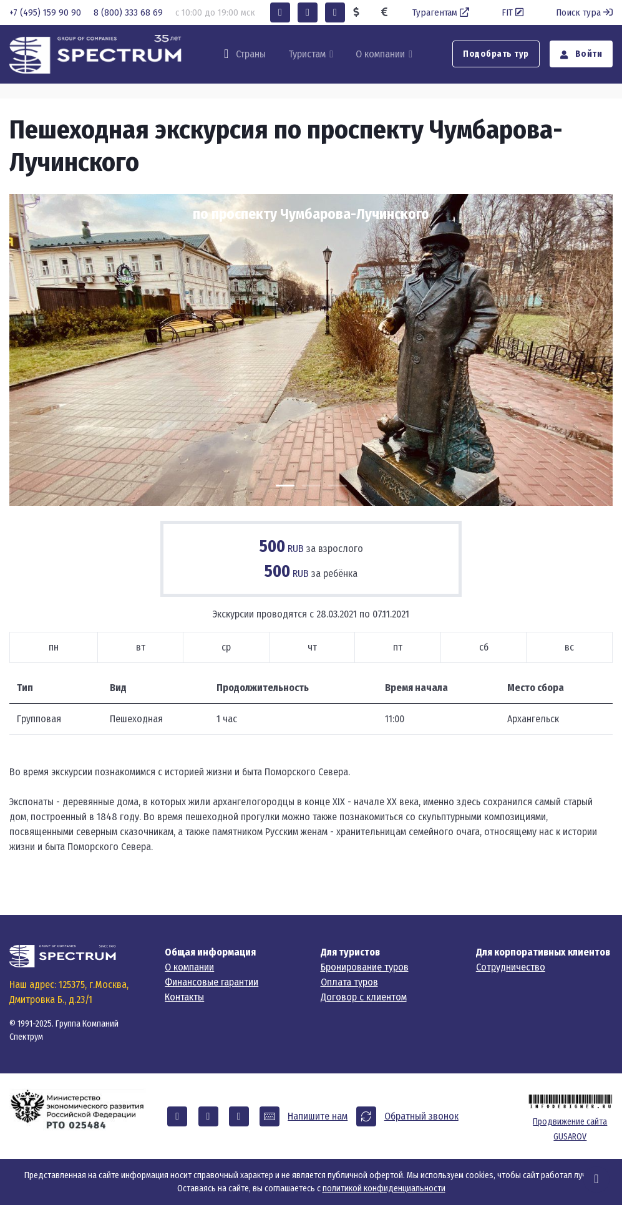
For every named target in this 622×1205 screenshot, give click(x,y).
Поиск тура (584, 12)
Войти (581, 54)
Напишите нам (317, 1116)
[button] (280, 12)
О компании (380, 54)
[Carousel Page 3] (337, 485)
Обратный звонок (421, 1116)
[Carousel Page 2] (311, 485)
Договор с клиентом (364, 997)
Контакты (184, 997)
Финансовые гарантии (211, 982)
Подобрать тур (496, 54)
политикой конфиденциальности (384, 1188)
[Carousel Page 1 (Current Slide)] (285, 485)
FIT (514, 12)
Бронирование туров (365, 967)
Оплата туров (349, 982)
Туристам (307, 54)
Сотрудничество (510, 967)
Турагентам (442, 12)
